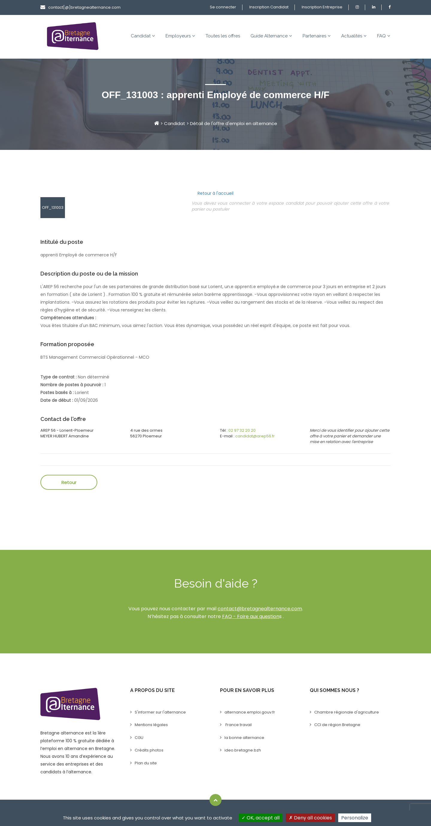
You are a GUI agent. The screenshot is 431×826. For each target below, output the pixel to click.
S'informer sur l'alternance (160, 712)
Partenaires (317, 36)
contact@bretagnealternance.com (260, 608)
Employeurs (180, 36)
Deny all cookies (310, 817)
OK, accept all (261, 817)
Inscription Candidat (269, 7)
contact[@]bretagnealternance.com (80, 7)
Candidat (143, 36)
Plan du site (146, 763)
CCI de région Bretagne (337, 725)
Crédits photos (149, 750)
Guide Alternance (271, 36)
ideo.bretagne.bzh (242, 750)
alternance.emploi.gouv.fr (249, 712)
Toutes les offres (223, 36)
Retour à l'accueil (215, 193)
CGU (139, 737)
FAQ (383, 36)
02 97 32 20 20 (242, 430)
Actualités (354, 36)
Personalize (354, 817)
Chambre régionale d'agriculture (346, 712)
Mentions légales (151, 725)
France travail (238, 725)
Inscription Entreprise (322, 7)
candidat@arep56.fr (255, 436)
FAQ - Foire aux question (250, 616)
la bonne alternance (244, 737)
